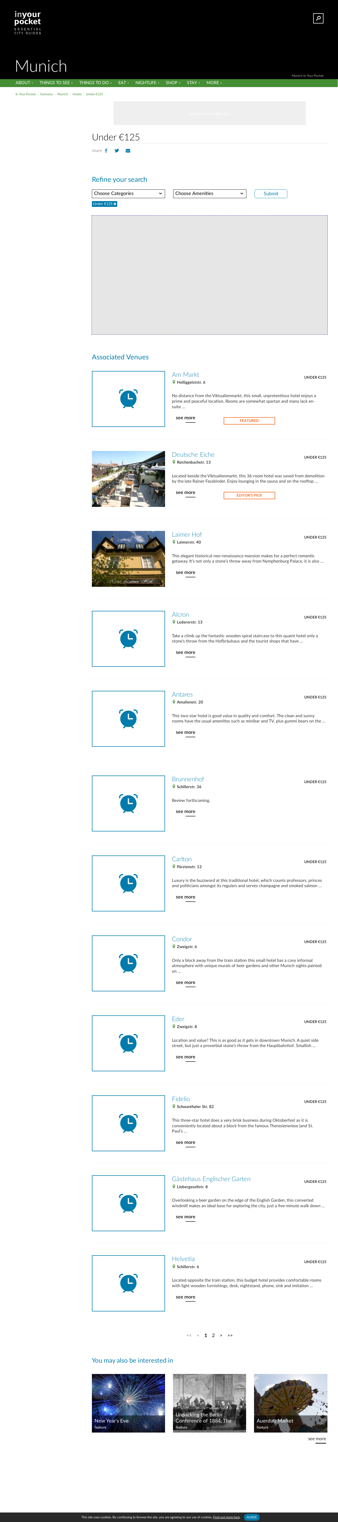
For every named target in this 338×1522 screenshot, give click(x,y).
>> (230, 1335)
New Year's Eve (111, 1421)
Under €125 (315, 377)
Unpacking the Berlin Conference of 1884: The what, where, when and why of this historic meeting (207, 1418)
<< (189, 1335)
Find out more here (226, 1517)
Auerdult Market (275, 1421)
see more (185, 418)
